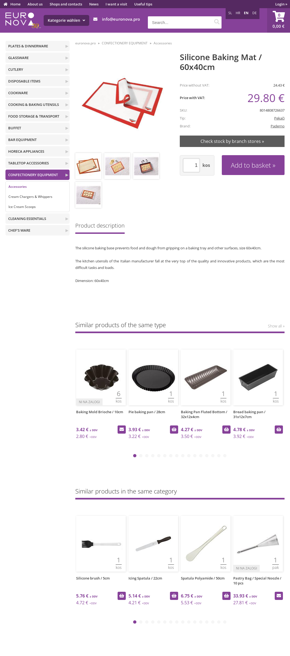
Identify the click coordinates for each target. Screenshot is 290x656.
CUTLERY (15, 69)
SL (230, 13)
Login (281, 4)
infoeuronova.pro (121, 19)
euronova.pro (85, 43)
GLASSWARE (18, 57)
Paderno (278, 126)
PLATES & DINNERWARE (28, 46)
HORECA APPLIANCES (26, 151)
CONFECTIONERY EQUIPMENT (33, 174)
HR (238, 13)
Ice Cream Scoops (22, 206)
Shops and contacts (66, 4)
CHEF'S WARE (19, 230)
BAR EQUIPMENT (22, 139)
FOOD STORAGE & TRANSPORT (33, 116)
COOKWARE (18, 92)
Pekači (279, 118)
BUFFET (14, 127)
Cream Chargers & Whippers (30, 196)
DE (254, 13)
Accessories (17, 186)
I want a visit (116, 4)
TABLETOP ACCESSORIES (28, 163)
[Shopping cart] (278, 20)
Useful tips (143, 4)
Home (15, 4)
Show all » (276, 326)
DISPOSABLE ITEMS (24, 81)
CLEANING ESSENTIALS (27, 218)
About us (35, 4)
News (93, 4)
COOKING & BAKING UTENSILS (33, 104)
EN (246, 13)
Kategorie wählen (66, 20)
